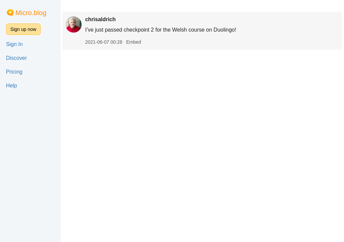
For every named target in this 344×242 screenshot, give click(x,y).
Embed (133, 42)
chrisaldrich (100, 19)
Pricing (14, 72)
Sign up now (23, 29)
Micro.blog (30, 12)
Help (11, 85)
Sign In (14, 44)
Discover (16, 58)
